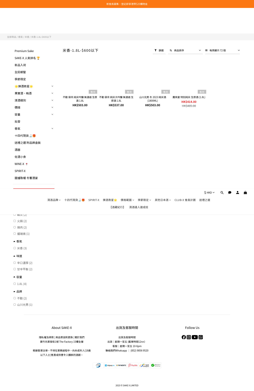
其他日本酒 (163, 19)
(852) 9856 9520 (139, 350)
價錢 (17, 107)
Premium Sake (24, 51)
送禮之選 (204, 19)
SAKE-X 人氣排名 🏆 (27, 58)
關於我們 (79, 337)
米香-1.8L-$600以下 (41, 36)
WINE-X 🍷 (21, 164)
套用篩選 (34, 192)
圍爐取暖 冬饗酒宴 (26, 178)
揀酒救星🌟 (110, 19)
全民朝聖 (20, 72)
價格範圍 (127, 19)
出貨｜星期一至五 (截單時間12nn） (127, 341)
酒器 (17, 150)
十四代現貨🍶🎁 (74, 19)
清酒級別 (20, 100)
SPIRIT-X (93, 19)
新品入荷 (20, 65)
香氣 (20, 36)
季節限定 (144, 19)
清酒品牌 (54, 19)
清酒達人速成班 (138, 26)
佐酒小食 (20, 157)
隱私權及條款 (46, 337)
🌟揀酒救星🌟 (24, 86)
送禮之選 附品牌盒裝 (28, 142)
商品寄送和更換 (64, 337)
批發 (17, 121)
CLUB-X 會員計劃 (185, 19)
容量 (17, 114)
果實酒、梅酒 (23, 93)
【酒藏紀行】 (117, 26)
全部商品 (11, 36)
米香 (27, 36)
